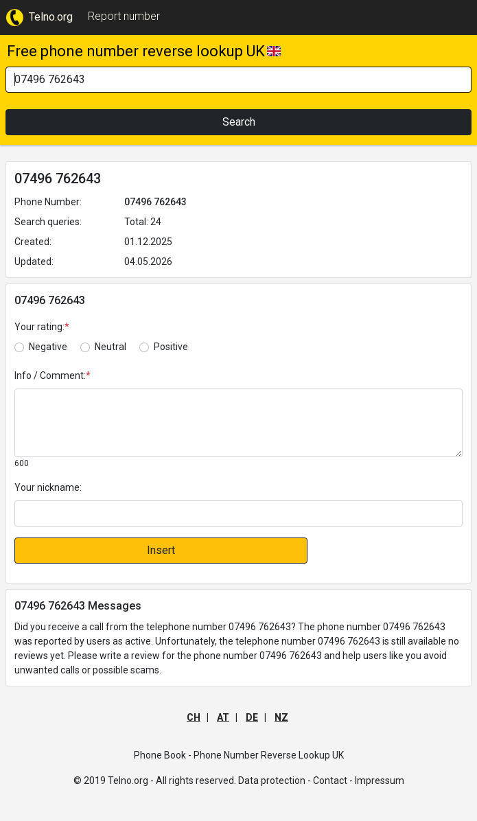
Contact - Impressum (358, 780)
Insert (161, 550)
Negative (48, 346)
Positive (171, 346)
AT (223, 717)
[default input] (238, 513)
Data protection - (274, 780)
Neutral (110, 346)
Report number (124, 16)
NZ (281, 717)
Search (238, 121)
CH (193, 717)
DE (252, 717)
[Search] (238, 80)
